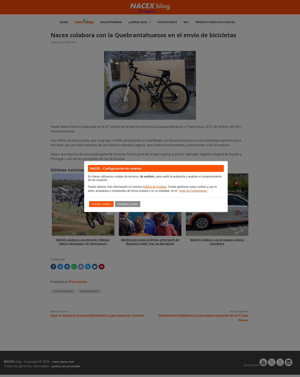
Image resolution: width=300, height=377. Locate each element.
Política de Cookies (154, 186)
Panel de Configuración (193, 190)
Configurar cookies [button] (127, 204)
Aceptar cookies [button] (101, 203)
